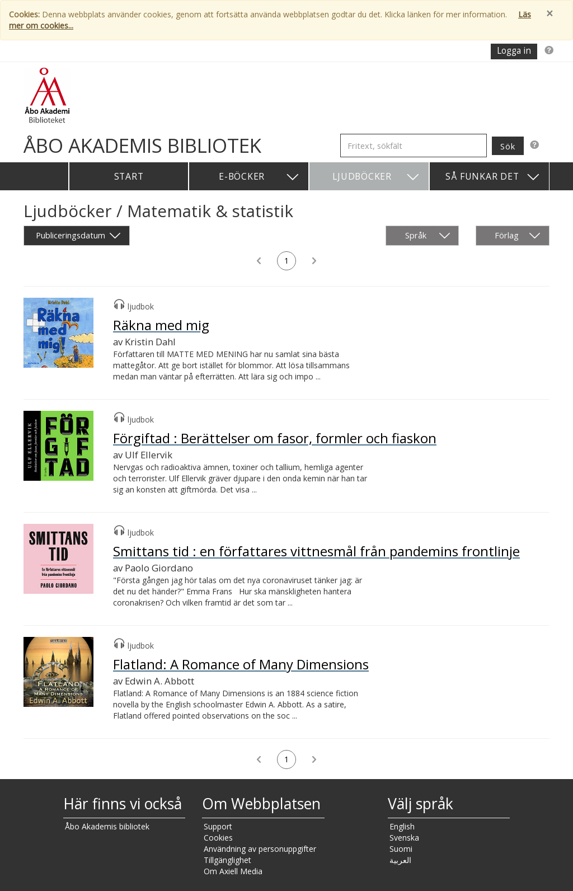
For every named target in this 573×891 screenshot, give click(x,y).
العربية (400, 860)
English (402, 826)
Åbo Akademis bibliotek (107, 826)
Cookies (218, 837)
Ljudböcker (376, 177)
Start (129, 176)
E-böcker (259, 177)
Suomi (400, 848)
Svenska (404, 837)
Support (218, 826)
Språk (427, 235)
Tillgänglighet (227, 860)
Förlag (518, 235)
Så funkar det (493, 177)
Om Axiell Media (233, 871)
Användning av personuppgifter (260, 848)
